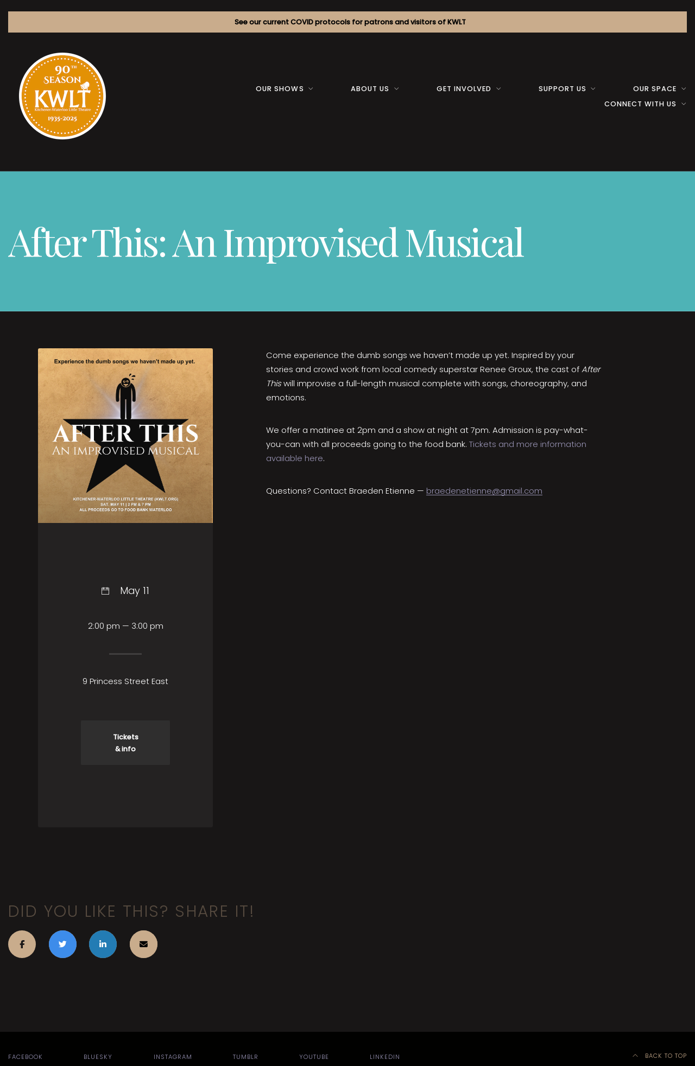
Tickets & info (125, 743)
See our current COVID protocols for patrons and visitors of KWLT (350, 22)
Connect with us (640, 103)
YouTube (314, 1056)
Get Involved (464, 88)
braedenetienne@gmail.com (484, 490)
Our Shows (280, 88)
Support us (562, 88)
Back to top (660, 1055)
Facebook (25, 1056)
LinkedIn (385, 1056)
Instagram (173, 1056)
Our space (655, 88)
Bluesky (98, 1056)
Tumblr (245, 1056)
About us (370, 88)
